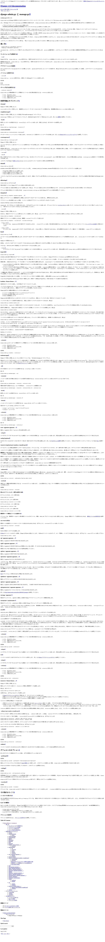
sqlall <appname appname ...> (15, 875)
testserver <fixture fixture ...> (15, 893)
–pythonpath (11, 899)
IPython (2, 538)
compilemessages (12, 841)
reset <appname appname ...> (15, 861)
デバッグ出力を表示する (14, 837)
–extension (13, 856)
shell (10, 872)
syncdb (10, 886)
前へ (2, 10)
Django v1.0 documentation (13, 6)
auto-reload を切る (15, 871)
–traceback (11, 901)
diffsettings (11, 847)
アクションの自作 (13, 907)
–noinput (13, 862)
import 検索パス (25, 769)
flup (98, 444)
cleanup (10, 839)
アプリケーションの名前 (14, 834)
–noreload (13, 867)
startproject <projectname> (14, 884)
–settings (10, 900)
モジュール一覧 (14, 9)
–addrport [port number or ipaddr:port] (19, 894)
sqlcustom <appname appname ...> (16, 877)
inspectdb (11, 850)
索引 (8, 9)
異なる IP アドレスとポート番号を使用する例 (22, 868)
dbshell (10, 845)
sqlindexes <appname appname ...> (16, 880)
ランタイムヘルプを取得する (15, 832)
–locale (12, 842)
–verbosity (13, 853)
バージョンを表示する (14, 835)
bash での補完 (12, 905)
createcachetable (12, 843)
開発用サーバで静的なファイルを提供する (21, 870)
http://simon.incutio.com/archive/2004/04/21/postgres (16, 597)
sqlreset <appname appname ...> (15, 881)
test (9, 889)
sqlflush (10, 878)
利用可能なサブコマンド (12, 838)
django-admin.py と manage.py (10, 830)
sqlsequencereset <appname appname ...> (17, 882)
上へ (5, 10)
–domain (13, 859)
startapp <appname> (13, 883)
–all (12, 855)
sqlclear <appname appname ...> (15, 876)
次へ (8, 10)
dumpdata (11, 848)
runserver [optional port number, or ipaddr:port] (19, 865)
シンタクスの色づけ (13, 904)
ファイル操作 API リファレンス (12, 914)
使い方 (7, 831)
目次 (5, 9)
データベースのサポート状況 (12, 913)
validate (10, 896)
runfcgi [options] (12, 863)
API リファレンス (10, 921)
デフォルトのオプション (12, 898)
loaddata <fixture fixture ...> (15, 851)
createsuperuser (12, 844)
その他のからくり (10, 903)
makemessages (12, 854)
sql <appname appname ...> (14, 874)
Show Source (6, 927)
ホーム (2, 9)
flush (2, 578)
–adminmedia (14, 866)
